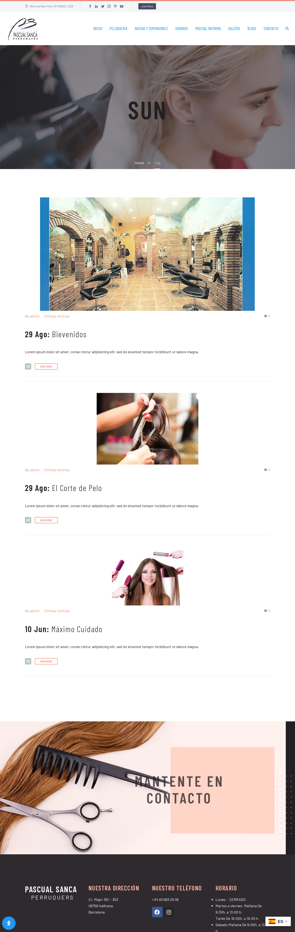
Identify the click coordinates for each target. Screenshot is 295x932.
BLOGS (251, 28)
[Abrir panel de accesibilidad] (9, 923)
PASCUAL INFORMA (208, 28)
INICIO (97, 28)
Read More (46, 366)
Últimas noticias (57, 316)
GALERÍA (234, 28)
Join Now (147, 6)
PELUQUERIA (118, 28)
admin (35, 316)
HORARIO (181, 28)
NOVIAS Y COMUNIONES (151, 28)
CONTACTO (271, 28)
